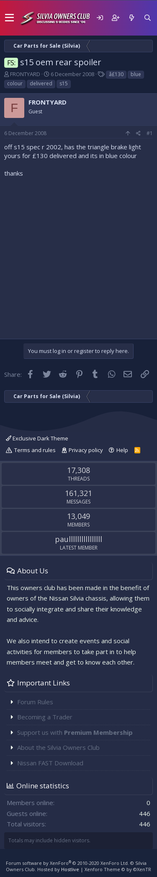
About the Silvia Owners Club (58, 747)
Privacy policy (86, 450)
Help (122, 450)
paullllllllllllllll (78, 539)
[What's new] (131, 18)
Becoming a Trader (44, 717)
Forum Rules (35, 702)
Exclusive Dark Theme (37, 438)
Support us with (75, 732)
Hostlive (70, 869)
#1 (150, 133)
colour (15, 83)
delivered (41, 83)
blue (136, 74)
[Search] (147, 18)
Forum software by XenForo (67, 863)
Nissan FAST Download (50, 763)
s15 (63, 83)
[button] (9, 18)
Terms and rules (35, 450)
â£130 (116, 74)
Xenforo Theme (118, 869)
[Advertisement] (78, 256)
